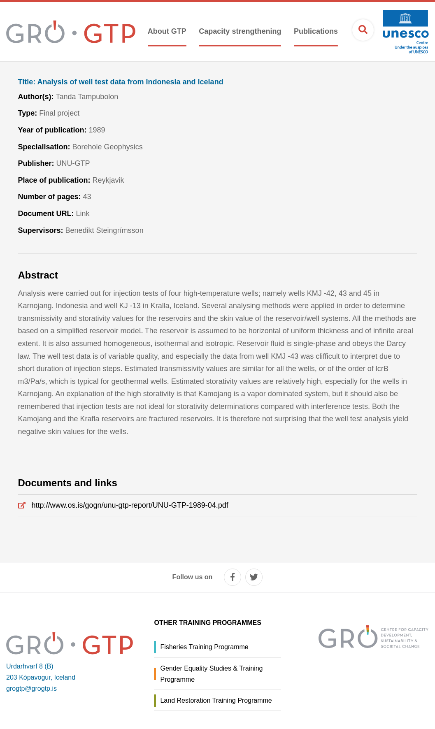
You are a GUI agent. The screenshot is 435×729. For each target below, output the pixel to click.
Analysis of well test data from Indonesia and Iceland (120, 82)
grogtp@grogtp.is (31, 688)
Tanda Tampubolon (87, 97)
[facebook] (232, 577)
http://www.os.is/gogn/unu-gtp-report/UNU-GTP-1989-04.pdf (130, 505)
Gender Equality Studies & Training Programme (211, 674)
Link (83, 213)
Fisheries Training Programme (204, 646)
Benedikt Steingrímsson (104, 230)
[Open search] (363, 30)
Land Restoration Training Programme (216, 700)
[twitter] (254, 577)
